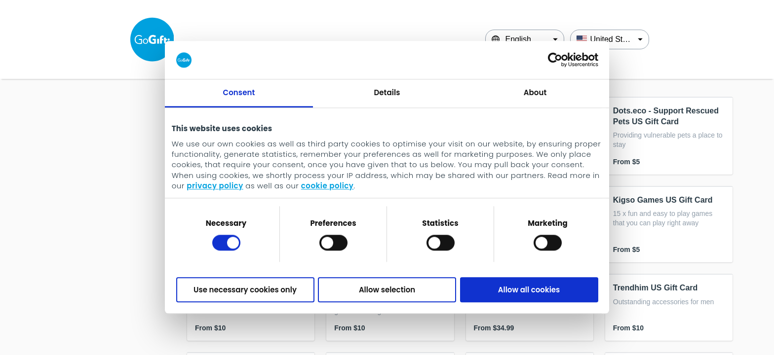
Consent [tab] (239, 92)
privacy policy (215, 186)
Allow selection (387, 289)
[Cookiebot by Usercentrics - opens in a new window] (555, 60)
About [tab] (535, 92)
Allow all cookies (529, 289)
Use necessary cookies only (245, 289)
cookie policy (327, 186)
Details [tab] (387, 92)
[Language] (525, 39)
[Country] (610, 39)
